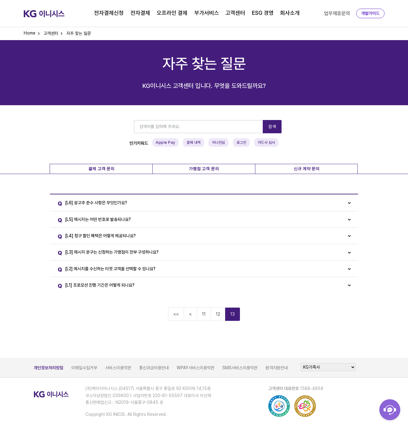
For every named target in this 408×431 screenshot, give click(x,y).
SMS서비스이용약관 (240, 367)
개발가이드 (370, 13)
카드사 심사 (266, 142)
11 (204, 314)
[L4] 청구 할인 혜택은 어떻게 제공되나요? (95, 236)
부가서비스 (206, 13)
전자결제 (140, 13)
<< (176, 314)
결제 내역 (194, 142)
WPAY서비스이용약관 (195, 367)
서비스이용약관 (118, 367)
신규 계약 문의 (307, 168)
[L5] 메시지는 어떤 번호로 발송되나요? (93, 220)
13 (232, 314)
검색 (272, 126)
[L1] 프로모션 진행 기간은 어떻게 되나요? (94, 286)
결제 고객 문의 (101, 168)
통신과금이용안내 (154, 367)
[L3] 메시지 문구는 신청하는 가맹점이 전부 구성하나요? (107, 253)
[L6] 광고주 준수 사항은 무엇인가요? (91, 203)
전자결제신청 (109, 13)
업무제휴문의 (337, 13)
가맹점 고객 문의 (204, 168)
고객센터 (235, 13)
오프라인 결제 (172, 13)
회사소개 (290, 13)
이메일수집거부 (84, 367)
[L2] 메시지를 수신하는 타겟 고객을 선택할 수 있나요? (105, 269)
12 (218, 314)
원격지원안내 (277, 367)
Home (29, 33)
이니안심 (218, 142)
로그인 (241, 142)
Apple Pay (165, 142)
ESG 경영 (263, 13)
